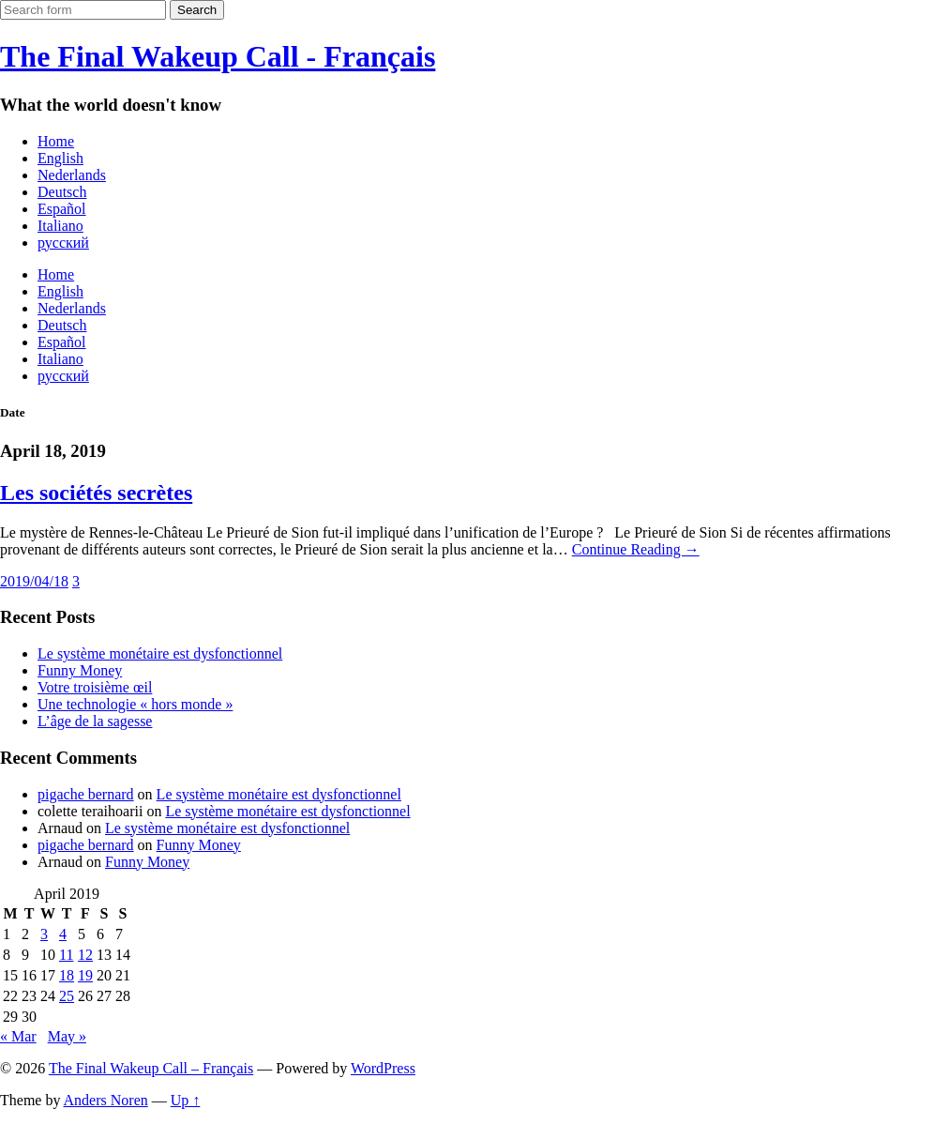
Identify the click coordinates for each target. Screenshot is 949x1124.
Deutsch (62, 192)
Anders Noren (106, 1100)
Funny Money (80, 670)
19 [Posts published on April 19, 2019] (85, 975)
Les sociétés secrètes (96, 492)
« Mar (18, 1036)
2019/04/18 (34, 581)
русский (63, 243)
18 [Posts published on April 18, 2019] (66, 975)
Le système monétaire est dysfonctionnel (160, 653)
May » (67, 1036)
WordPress (383, 1068)
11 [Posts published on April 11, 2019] (66, 955)
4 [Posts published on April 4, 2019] (63, 934)
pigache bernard (86, 794)
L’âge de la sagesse (95, 721)
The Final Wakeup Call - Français (217, 56)
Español (62, 209)
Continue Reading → (636, 549)
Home (56, 141)
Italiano (60, 226)
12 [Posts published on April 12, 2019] (85, 955)
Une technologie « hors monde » (135, 704)
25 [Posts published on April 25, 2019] (66, 996)
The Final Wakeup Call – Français (151, 1068)
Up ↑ (186, 1100)
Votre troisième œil (95, 687)
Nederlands (72, 175)
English (60, 158)
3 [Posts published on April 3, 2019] (44, 934)
